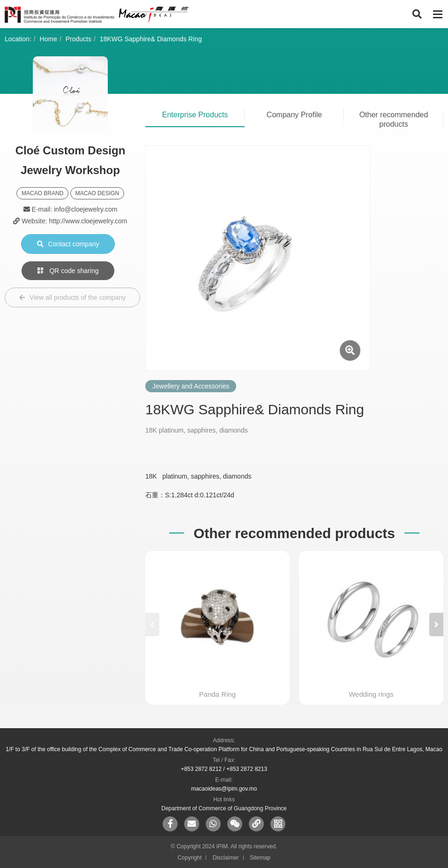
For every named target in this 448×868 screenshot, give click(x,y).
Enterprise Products (195, 115)
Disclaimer (226, 857)
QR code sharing (68, 270)
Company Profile (294, 115)
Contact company (68, 244)
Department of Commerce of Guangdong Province (223, 808)
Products (78, 39)
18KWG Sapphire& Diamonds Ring (151, 39)
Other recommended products (393, 119)
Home (48, 39)
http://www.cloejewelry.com (88, 221)
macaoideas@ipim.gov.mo (224, 788)
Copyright (190, 857)
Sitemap (260, 857)
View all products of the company (72, 297)
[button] (436, 624)
